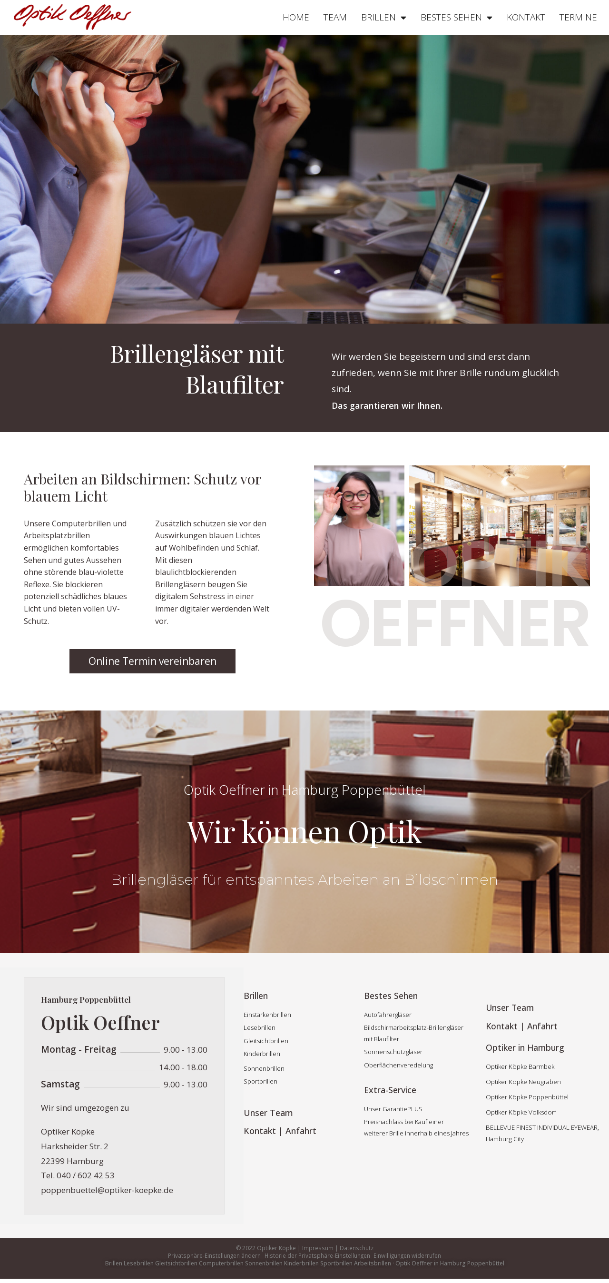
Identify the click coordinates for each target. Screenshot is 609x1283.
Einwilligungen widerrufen (408, 1257)
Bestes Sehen (391, 995)
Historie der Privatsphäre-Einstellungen (316, 1257)
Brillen (256, 995)
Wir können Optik (304, 829)
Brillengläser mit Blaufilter (187, 367)
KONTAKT (526, 17)
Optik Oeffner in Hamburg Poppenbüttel (305, 789)
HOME (296, 17)
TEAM (335, 17)
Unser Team (268, 1112)
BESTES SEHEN (456, 17)
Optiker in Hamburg (526, 1046)
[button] (152, 661)
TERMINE (578, 17)
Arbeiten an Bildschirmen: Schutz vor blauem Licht (142, 487)
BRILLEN (383, 17)
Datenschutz (356, 1248)
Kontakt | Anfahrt (280, 1130)
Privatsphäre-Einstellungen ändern (213, 1257)
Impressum (318, 1248)
